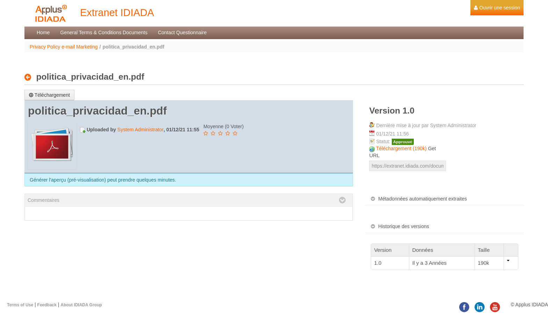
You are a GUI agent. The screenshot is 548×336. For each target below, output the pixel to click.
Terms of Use (20, 304)
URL (374, 155)
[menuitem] (497, 7)
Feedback (47, 304)
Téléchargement (49, 95)
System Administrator (140, 129)
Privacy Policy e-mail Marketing (64, 47)
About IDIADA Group (81, 304)
